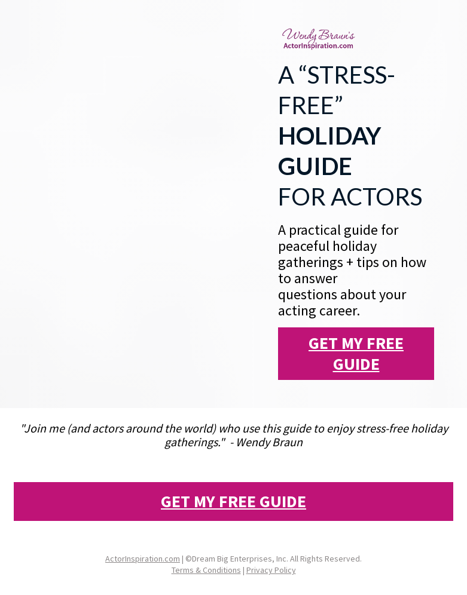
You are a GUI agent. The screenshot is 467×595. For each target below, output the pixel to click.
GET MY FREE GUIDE (356, 353)
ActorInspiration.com (142, 558)
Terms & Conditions (206, 570)
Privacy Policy (271, 570)
